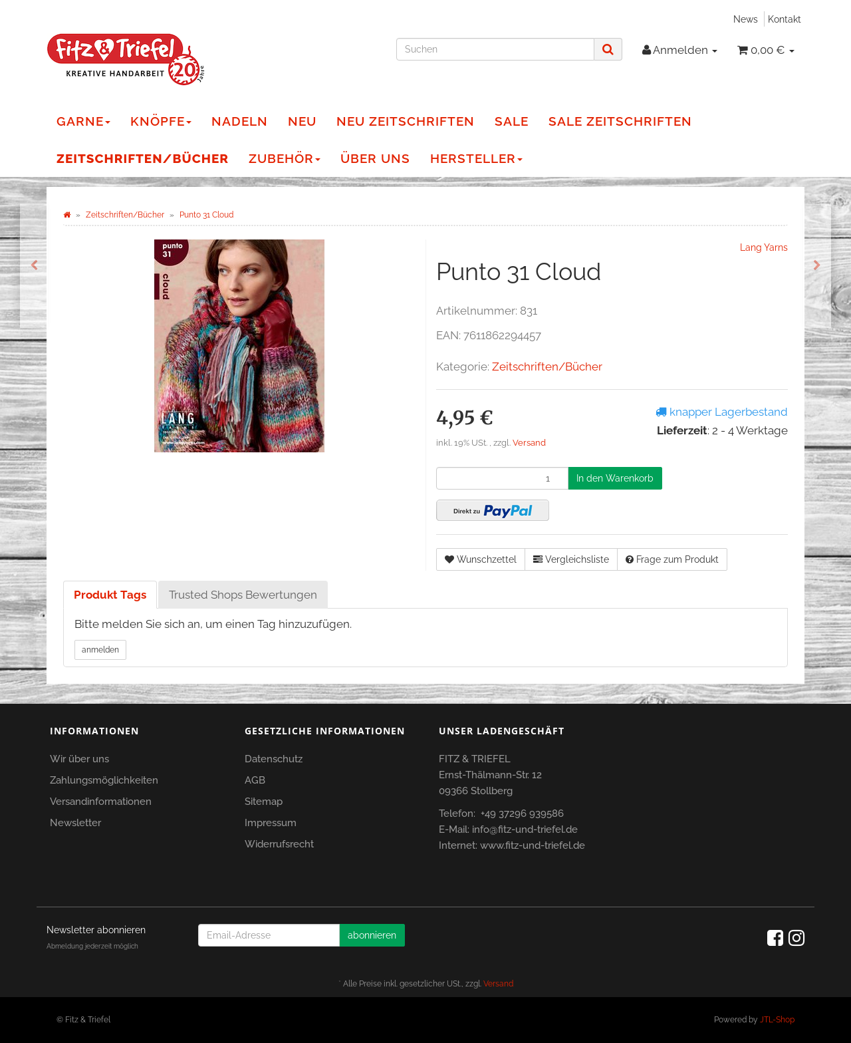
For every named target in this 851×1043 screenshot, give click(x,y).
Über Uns (375, 158)
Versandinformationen (101, 802)
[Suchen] (495, 49)
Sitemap (264, 802)
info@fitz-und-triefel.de (525, 829)
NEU (302, 121)
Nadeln (239, 121)
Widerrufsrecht (279, 844)
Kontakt (784, 19)
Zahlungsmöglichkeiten (104, 780)
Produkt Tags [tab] (110, 594)
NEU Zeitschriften (405, 121)
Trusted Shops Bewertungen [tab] (243, 594)
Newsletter (75, 823)
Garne (83, 121)
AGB (255, 780)
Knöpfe (160, 121)
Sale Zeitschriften (620, 121)
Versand (529, 443)
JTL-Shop (777, 1019)
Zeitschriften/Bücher (143, 158)
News (745, 19)
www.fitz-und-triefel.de (532, 845)
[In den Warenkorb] (615, 478)
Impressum (271, 823)
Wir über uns (79, 759)
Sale (512, 121)
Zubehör (284, 158)
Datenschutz (274, 759)
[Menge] (502, 478)
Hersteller (476, 158)
